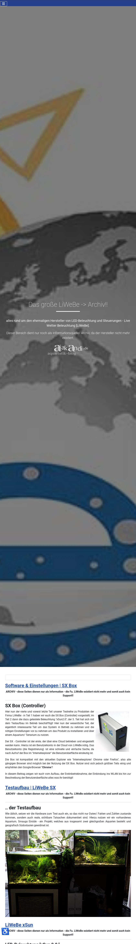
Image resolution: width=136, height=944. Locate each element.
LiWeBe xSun (19, 925)
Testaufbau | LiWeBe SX (30, 787)
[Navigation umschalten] (3, 3)
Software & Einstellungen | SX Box (41, 685)
